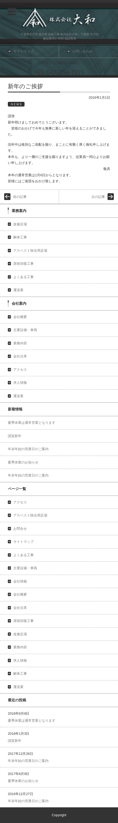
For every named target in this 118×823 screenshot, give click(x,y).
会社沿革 (20, 356)
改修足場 (20, 224)
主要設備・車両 (25, 330)
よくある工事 (23, 277)
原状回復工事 (23, 264)
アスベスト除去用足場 (30, 250)
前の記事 (20, 197)
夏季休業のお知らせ (23, 462)
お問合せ (20, 529)
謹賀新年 (14, 436)
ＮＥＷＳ (16, 104)
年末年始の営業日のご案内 (28, 449)
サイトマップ (23, 542)
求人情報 (20, 383)
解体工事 (20, 237)
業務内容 (20, 343)
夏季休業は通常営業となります (31, 423)
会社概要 (20, 317)
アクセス (20, 370)
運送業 (18, 290)
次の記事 (98, 197)
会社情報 (20, 581)
